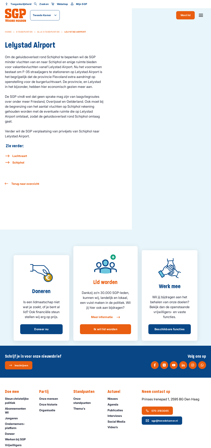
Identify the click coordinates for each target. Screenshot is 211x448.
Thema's (81, 408)
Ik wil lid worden (105, 329)
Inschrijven (18, 365)
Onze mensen (50, 399)
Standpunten (24, 32)
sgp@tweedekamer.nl (162, 420)
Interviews (117, 416)
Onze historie (50, 404)
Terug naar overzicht (22, 184)
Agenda (115, 404)
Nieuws (115, 399)
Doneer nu (41, 329)
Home (8, 32)
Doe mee (14, 391)
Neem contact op (158, 391)
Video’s (115, 427)
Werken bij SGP (17, 439)
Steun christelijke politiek (18, 400)
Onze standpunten (87, 400)
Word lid (185, 15)
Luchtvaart (19, 156)
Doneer (11, 434)
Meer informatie (105, 317)
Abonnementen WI (18, 410)
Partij (46, 391)
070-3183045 (157, 410)
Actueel (116, 391)
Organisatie (49, 410)
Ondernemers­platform (18, 426)
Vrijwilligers (15, 445)
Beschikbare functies (170, 329)
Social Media (118, 421)
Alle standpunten (48, 32)
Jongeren (13, 418)
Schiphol (18, 162)
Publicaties (117, 410)
